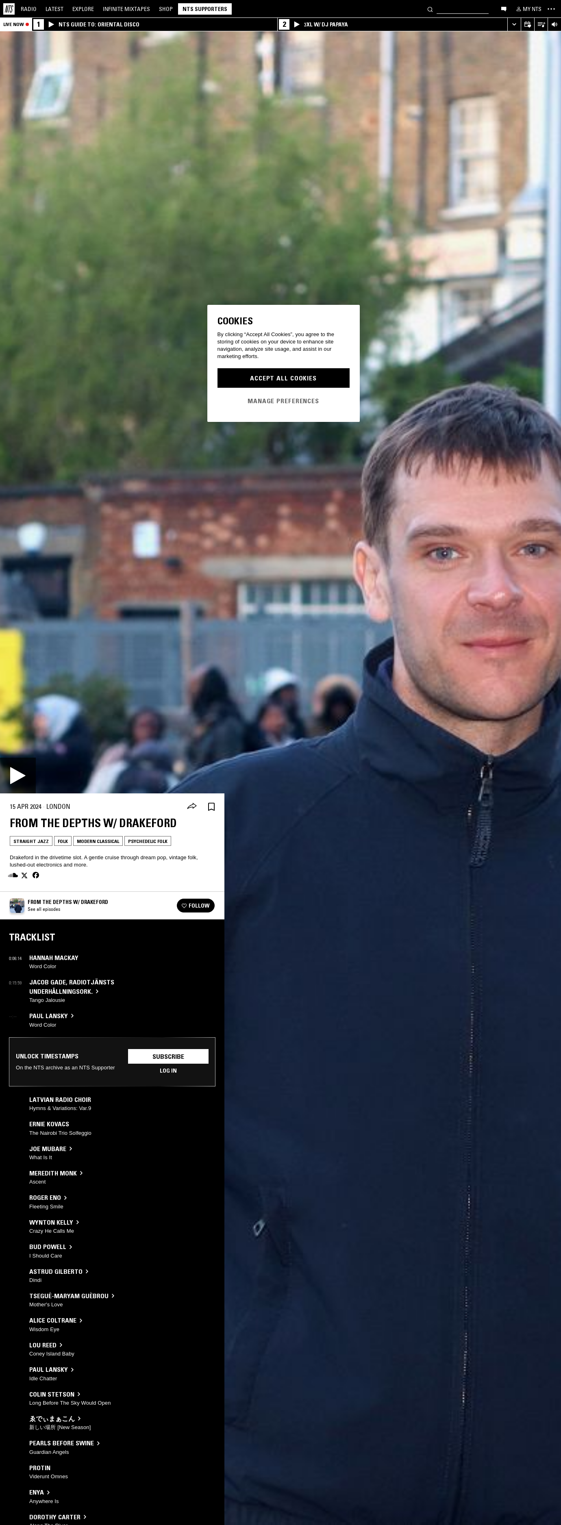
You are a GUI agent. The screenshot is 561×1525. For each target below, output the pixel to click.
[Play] (18, 775)
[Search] (430, 9)
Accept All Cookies (283, 378)
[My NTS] (528, 9)
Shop (166, 9)
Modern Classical (98, 841)
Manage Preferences (283, 401)
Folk (63, 841)
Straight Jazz (31, 841)
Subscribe (168, 1056)
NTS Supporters (205, 9)
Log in (168, 1070)
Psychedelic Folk (147, 841)
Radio (29, 9)
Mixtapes (126, 9)
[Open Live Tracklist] (541, 24)
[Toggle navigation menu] (551, 9)
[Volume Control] (554, 24)
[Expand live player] (514, 24)
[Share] (192, 807)
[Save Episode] (211, 807)
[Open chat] (503, 8)
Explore (83, 9)
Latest (54, 9)
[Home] (9, 9)
